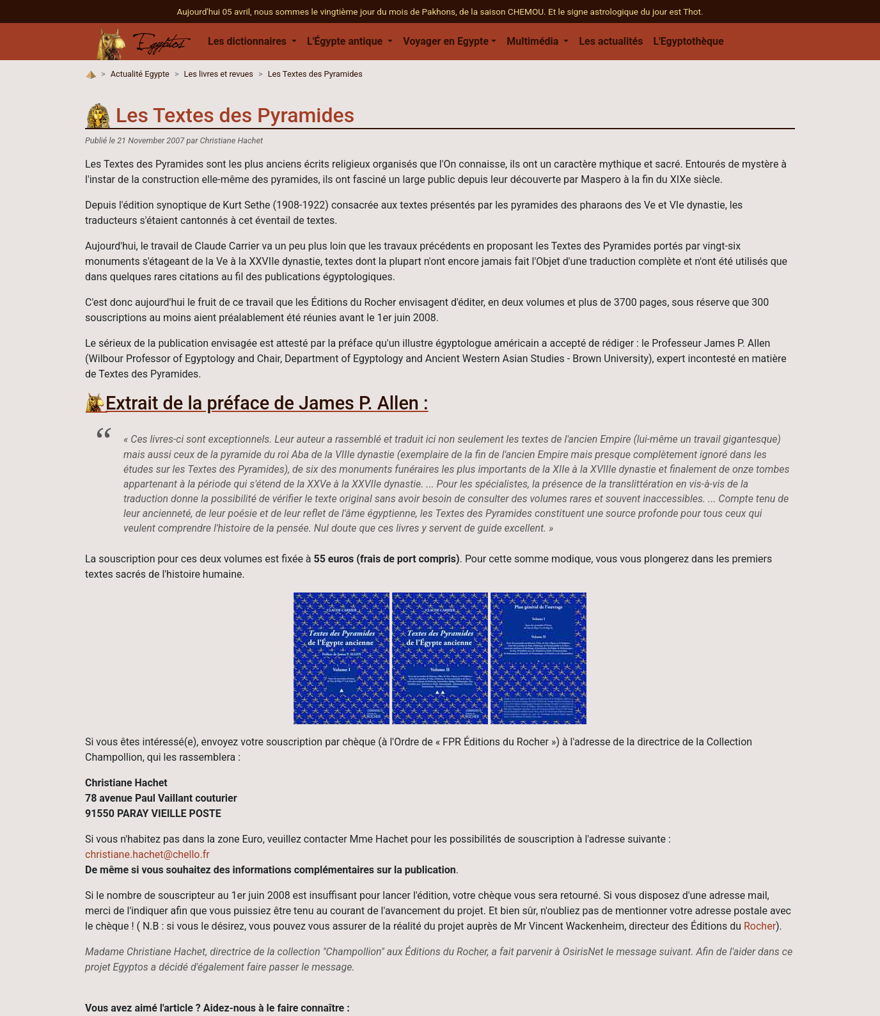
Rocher (760, 926)
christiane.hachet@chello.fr (147, 854)
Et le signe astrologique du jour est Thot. (625, 11)
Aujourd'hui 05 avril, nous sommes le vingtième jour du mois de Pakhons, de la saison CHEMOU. (362, 11)
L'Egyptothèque (688, 41)
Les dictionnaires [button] (248, 41)
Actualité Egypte (140, 74)
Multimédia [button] (534, 41)
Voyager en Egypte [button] (446, 41)
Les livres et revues (218, 74)
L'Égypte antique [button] (346, 41)
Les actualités (611, 41)
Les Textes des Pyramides (315, 74)
